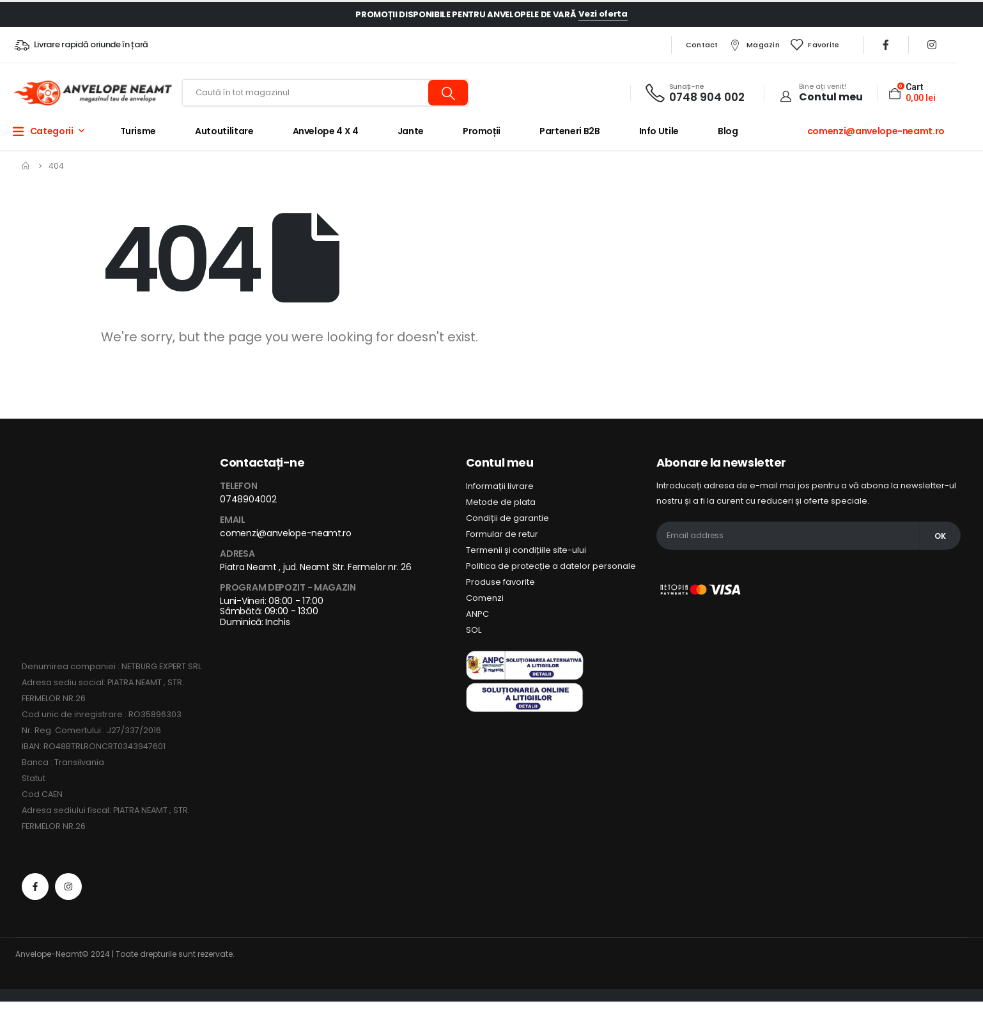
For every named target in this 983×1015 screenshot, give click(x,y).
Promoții (481, 131)
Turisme (138, 131)
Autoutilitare (224, 131)
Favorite (814, 44)
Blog (728, 131)
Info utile (659, 131)
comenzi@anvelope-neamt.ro (876, 131)
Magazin (754, 44)
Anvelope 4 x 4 (326, 131)
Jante (411, 131)
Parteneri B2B (569, 131)
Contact (702, 45)
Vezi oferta (602, 14)
